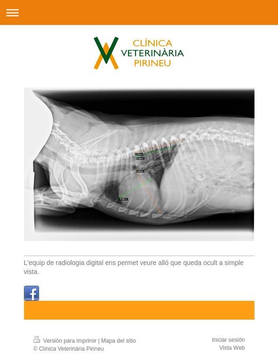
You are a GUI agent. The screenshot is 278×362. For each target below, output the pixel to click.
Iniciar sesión (228, 340)
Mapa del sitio (118, 341)
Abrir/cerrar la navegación (139, 12)
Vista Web (232, 348)
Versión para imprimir (65, 341)
